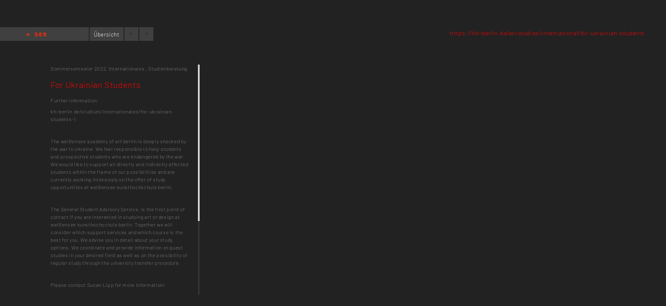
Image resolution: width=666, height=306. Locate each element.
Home (36, 35)
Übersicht (107, 34)
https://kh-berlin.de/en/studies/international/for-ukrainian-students (547, 33)
